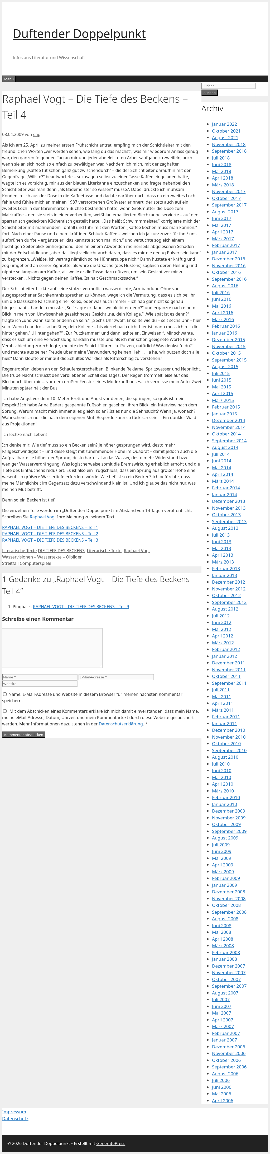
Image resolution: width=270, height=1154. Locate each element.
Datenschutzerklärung (121, 724)
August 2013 (225, 528)
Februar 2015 (226, 407)
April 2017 (222, 232)
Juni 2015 (221, 380)
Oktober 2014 (226, 434)
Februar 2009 (226, 878)
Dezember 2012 (228, 582)
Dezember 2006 (228, 1047)
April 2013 (222, 555)
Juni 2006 (221, 1087)
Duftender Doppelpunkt (79, 33)
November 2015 (228, 346)
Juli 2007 (221, 999)
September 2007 (229, 986)
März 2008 (223, 945)
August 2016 (225, 286)
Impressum (14, 1112)
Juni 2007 (221, 1006)
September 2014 (229, 441)
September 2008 (229, 912)
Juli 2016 (221, 292)
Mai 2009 (221, 858)
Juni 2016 (221, 299)
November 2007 (228, 972)
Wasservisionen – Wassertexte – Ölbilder (42, 557)
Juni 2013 (221, 541)
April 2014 (222, 474)
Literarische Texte (19, 550)
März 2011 (223, 710)
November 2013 (228, 508)
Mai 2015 (221, 387)
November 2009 (228, 818)
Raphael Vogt (43, 517)
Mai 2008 (221, 932)
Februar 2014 (226, 488)
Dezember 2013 (228, 501)
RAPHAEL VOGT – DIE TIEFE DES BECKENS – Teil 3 (50, 540)
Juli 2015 (221, 373)
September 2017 (229, 205)
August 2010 (225, 757)
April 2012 (222, 636)
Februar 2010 (226, 797)
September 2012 (229, 602)
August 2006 (225, 1074)
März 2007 (223, 1026)
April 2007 (222, 1020)
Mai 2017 (221, 225)
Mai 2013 (221, 548)
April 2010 (222, 784)
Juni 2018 (221, 164)
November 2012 (228, 589)
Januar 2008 (224, 959)
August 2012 (225, 609)
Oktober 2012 (226, 595)
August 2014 (225, 447)
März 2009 (223, 872)
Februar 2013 (226, 568)
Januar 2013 (224, 575)
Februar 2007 (226, 1033)
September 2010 (229, 750)
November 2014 (228, 427)
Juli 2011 (221, 690)
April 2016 (222, 312)
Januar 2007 (224, 1040)
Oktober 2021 (226, 131)
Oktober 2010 (226, 743)
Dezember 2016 (228, 259)
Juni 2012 (221, 622)
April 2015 (222, 393)
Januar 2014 (224, 494)
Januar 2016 (224, 333)
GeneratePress (110, 1143)
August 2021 (225, 137)
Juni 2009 (221, 851)
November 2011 (228, 670)
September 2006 (229, 1067)
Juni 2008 (221, 925)
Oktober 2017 (226, 198)
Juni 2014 (221, 461)
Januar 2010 (224, 804)
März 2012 (223, 643)
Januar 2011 (224, 723)
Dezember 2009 (228, 811)
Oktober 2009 (226, 824)
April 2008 (222, 939)
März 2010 (223, 791)
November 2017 (228, 191)
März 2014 (223, 481)
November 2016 (228, 265)
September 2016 (229, 279)
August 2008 (225, 919)
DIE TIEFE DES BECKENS (61, 550)
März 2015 (223, 400)
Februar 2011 (226, 717)
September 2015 (229, 360)
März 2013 (223, 562)
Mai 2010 (221, 777)
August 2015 (225, 366)
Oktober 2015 (226, 353)
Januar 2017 (224, 252)
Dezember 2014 (228, 420)
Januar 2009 (224, 885)
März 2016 (223, 319)
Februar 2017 (226, 245)
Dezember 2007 (228, 966)
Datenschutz (15, 1118)
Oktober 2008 (226, 905)
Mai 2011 (221, 696)
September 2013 (229, 521)
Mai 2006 (221, 1094)
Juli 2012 (221, 616)
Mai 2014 (221, 468)
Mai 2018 (221, 171)
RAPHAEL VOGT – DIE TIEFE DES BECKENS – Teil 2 (50, 534)
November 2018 (228, 144)
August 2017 (225, 212)
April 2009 (222, 865)
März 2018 (223, 185)
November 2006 (228, 1053)
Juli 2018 (221, 158)
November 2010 (228, 737)
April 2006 (222, 1100)
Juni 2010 (221, 770)
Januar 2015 (224, 414)
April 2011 (222, 703)
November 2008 (228, 898)
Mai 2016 (221, 306)
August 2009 (225, 838)
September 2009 (229, 831)
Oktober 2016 (226, 272)
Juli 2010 (221, 764)
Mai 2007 (221, 1013)
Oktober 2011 (226, 676)
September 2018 (229, 151)
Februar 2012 (226, 649)
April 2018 (222, 178)
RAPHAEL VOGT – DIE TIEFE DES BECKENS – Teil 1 (50, 527)
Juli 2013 (221, 535)
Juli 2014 (221, 454)
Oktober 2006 (226, 1060)
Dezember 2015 (228, 339)
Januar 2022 (224, 124)
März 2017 (223, 239)
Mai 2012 (221, 629)
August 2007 (225, 993)
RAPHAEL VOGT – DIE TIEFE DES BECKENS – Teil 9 (81, 606)
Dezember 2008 (228, 892)
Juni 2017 (221, 218)
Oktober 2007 (226, 979)
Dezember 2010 (228, 730)
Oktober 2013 (226, 515)
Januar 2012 (224, 656)
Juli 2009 (221, 845)
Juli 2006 (221, 1080)
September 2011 (229, 683)
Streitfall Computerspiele (26, 563)
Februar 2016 (226, 326)
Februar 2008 (226, 952)
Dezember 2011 (228, 663)
